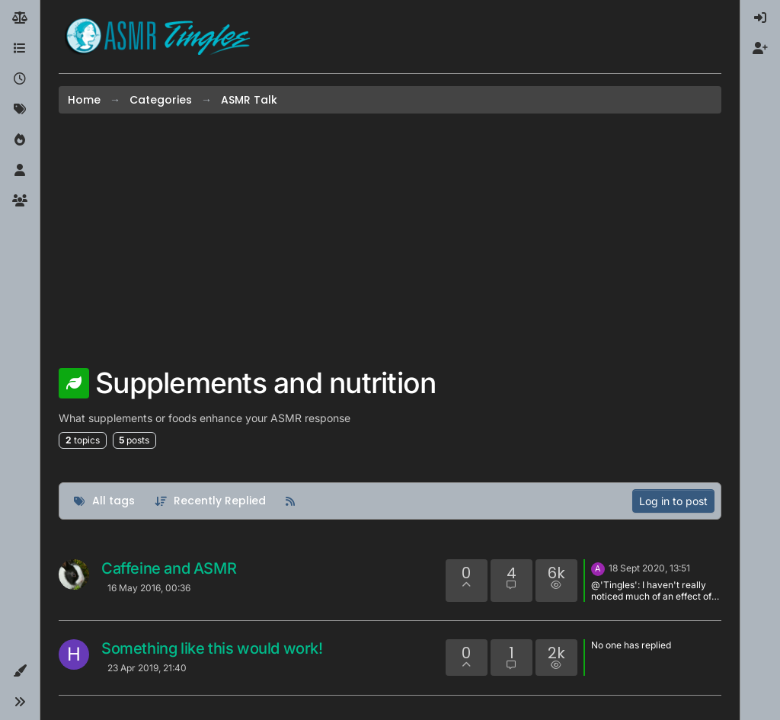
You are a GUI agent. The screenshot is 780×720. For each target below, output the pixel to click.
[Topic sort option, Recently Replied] (210, 501)
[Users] (20, 170)
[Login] (760, 18)
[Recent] (20, 79)
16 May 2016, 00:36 (148, 588)
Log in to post (673, 500)
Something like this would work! (212, 648)
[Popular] (20, 140)
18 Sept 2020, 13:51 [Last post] (649, 568)
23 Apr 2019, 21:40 (147, 668)
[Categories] (20, 49)
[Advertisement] (390, 240)
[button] (20, 671)
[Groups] (20, 201)
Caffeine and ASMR (168, 568)
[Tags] (20, 110)
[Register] (760, 49)
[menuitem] (760, 18)
